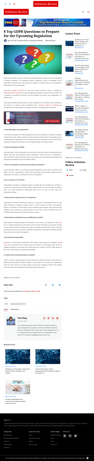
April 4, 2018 (35, 291)
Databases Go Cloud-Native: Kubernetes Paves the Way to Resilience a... (82, 43)
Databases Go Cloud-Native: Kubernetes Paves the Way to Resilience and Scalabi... (17, 371)
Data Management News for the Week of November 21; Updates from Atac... (82, 120)
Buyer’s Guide (33, 444)
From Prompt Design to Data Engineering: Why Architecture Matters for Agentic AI (47, 371)
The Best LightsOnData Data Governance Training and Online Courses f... (82, 82)
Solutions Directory (34, 438)
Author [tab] (6, 309)
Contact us (54, 444)
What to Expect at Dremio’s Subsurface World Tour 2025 (82, 108)
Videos (31, 441)
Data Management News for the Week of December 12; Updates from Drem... (82, 55)
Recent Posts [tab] (15, 309)
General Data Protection (18, 304)
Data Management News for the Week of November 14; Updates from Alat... (82, 146)
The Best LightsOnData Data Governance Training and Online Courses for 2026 (15, 401)
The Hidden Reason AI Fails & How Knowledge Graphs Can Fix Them (81, 133)
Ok (87, 458)
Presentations (8, 444)
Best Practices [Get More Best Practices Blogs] (50, 40)
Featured (6, 441)
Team (52, 441)
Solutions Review (56, 435)
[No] (92, 458)
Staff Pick (7, 447)
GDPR (6, 304)
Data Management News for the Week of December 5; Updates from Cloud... (82, 96)
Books (31, 435)
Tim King (13, 40)
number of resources (18, 90)
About (52, 438)
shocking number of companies (49, 105)
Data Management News (81, 60)
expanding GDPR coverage (12, 93)
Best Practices (10, 366)
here (60, 222)
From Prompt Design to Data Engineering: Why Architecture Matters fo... (82, 68)
